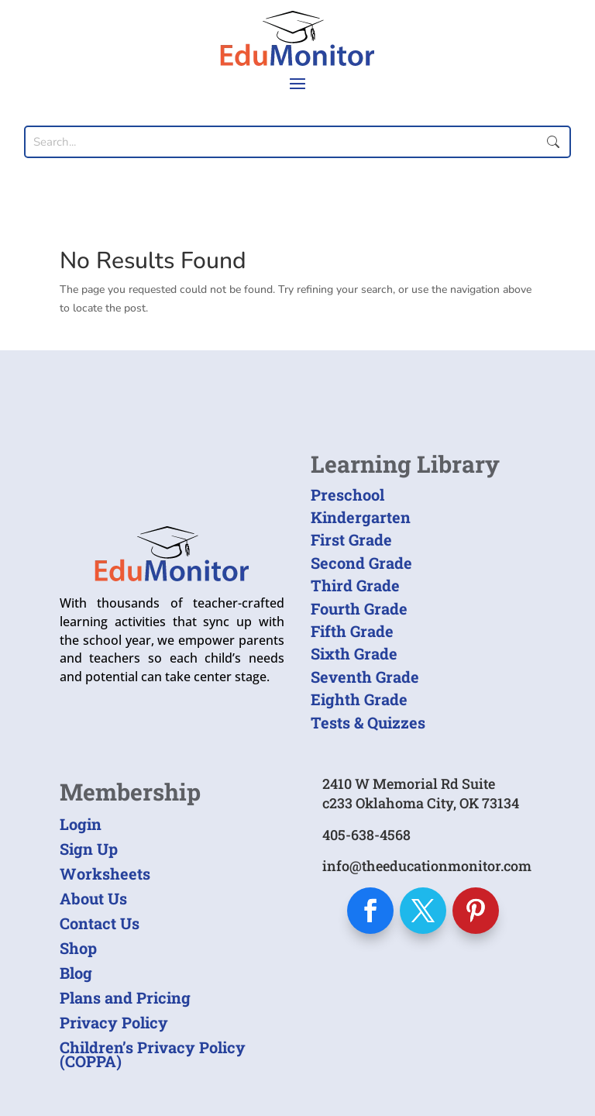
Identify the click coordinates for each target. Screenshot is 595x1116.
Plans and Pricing (125, 997)
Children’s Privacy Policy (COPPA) (153, 1054)
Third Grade (355, 585)
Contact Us (99, 923)
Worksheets (105, 873)
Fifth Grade (352, 631)
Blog (76, 973)
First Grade (351, 539)
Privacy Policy (114, 1022)
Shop (78, 948)
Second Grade (361, 563)
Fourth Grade (359, 608)
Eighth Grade (359, 699)
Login (80, 824)
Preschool (347, 494)
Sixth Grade (354, 653)
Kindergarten (361, 517)
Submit (553, 142)
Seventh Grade (365, 676)
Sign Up (89, 849)
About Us (93, 898)
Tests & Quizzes (368, 722)
